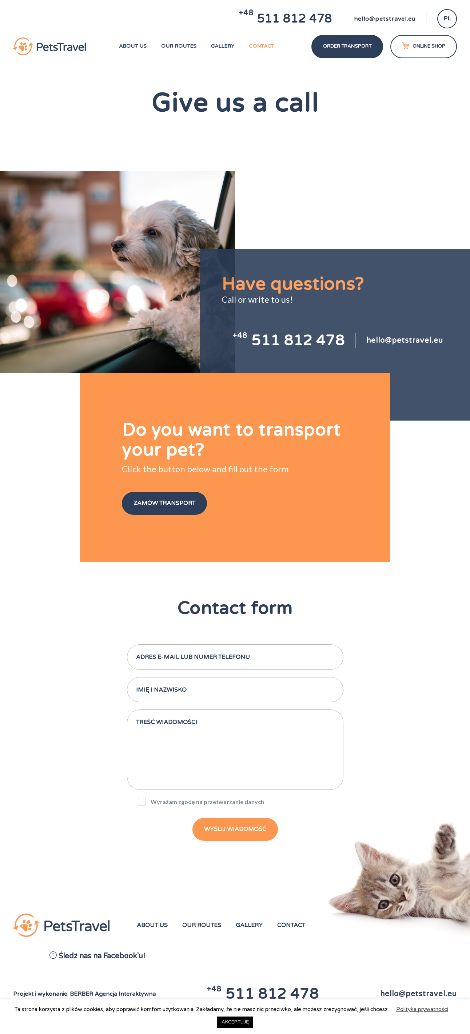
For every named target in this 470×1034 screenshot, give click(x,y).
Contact (261, 46)
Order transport (347, 46)
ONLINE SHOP (423, 45)
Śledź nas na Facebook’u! (97, 956)
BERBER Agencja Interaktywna (113, 994)
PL (447, 18)
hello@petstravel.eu (384, 19)
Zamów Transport (164, 503)
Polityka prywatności (422, 1009)
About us (133, 46)
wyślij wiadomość (235, 829)
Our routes (178, 46)
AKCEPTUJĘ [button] (235, 1022)
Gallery (222, 46)
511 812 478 (285, 19)
